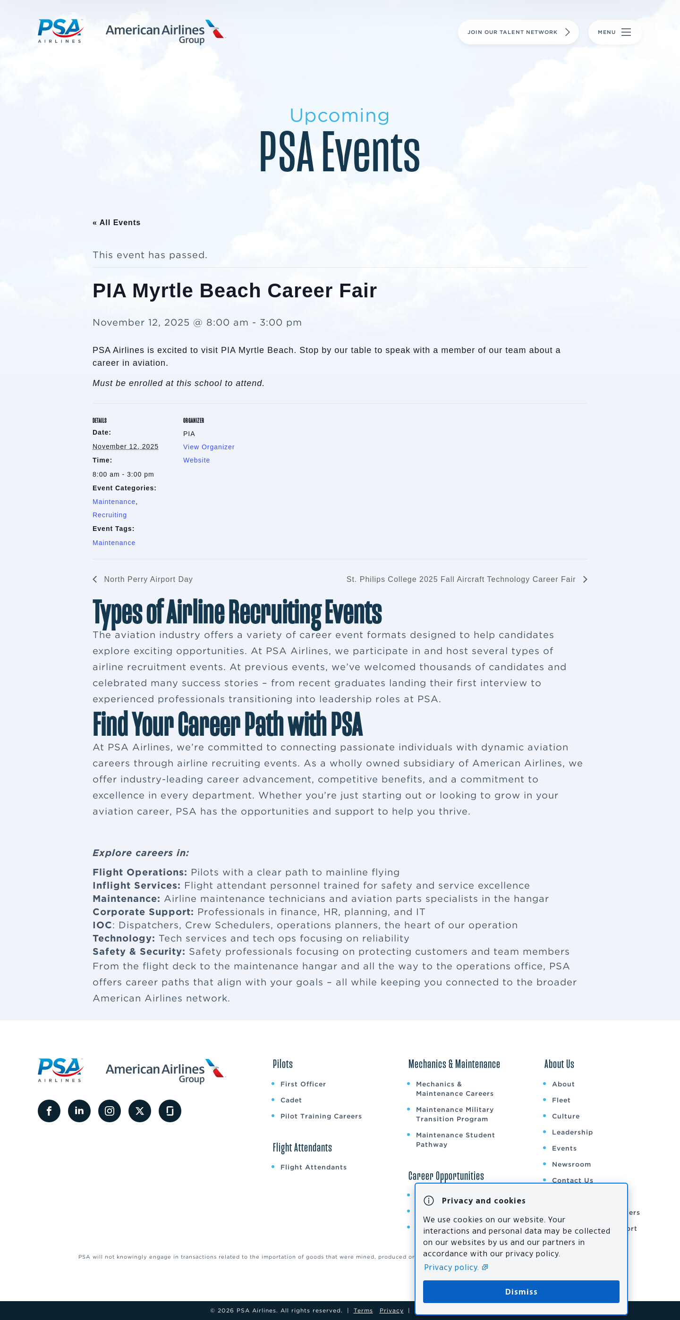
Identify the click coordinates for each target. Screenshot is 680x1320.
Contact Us (573, 1180)
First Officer (303, 1084)
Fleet (561, 1100)
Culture (566, 1116)
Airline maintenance (214, 898)
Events (564, 1148)
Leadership (572, 1132)
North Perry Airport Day (147, 579)
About (563, 1084)
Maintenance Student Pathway (455, 1139)
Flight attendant (225, 885)
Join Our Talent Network (520, 32)
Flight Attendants (313, 1167)
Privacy (392, 1310)
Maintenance (114, 501)
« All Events (117, 223)
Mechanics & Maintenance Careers (455, 1088)
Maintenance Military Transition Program (455, 1114)
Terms (363, 1310)
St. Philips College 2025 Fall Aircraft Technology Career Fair (462, 579)
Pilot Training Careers (321, 1116)
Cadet (291, 1100)
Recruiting (110, 515)
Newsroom (571, 1164)
